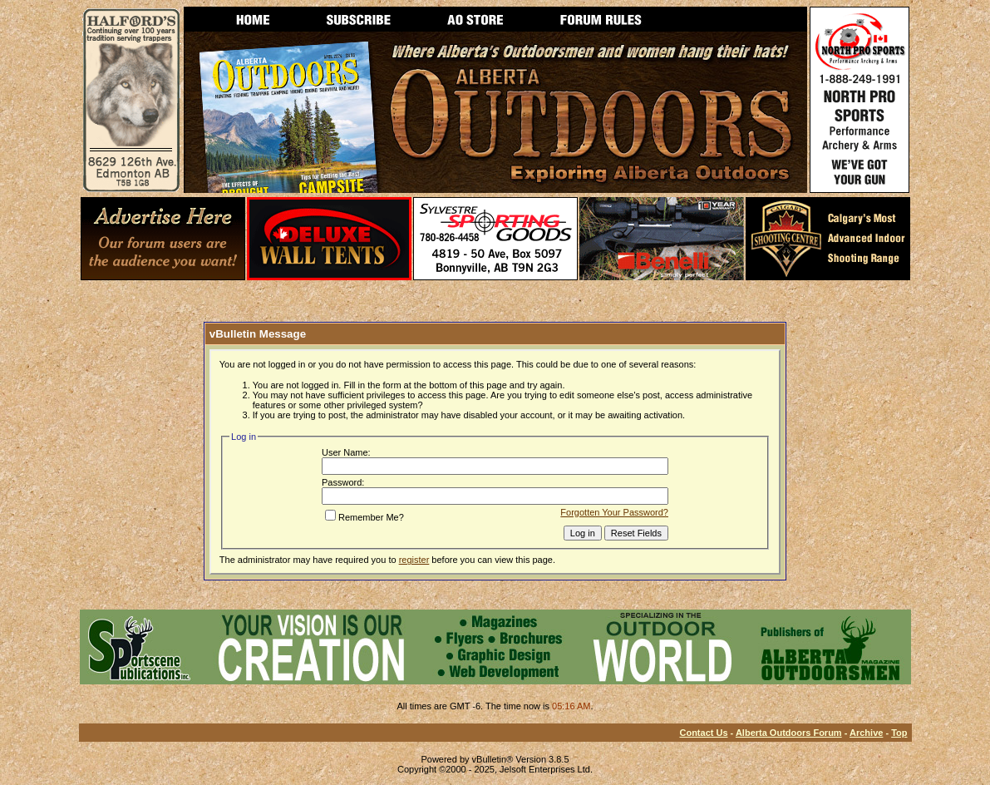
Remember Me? (364, 517)
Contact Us (703, 733)
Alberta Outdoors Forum (789, 733)
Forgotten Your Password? (614, 512)
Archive (866, 733)
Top (899, 733)
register (414, 560)
